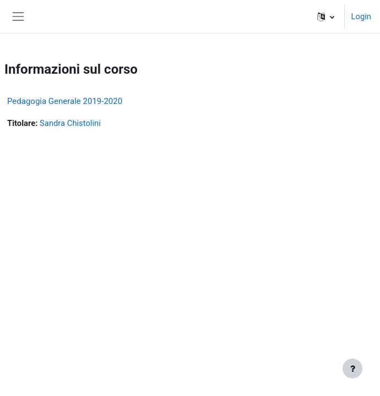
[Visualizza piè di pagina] (352, 368)
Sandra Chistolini (70, 123)
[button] (326, 16)
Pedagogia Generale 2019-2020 (64, 101)
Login (361, 16)
